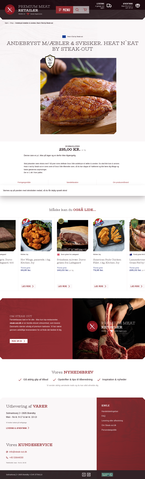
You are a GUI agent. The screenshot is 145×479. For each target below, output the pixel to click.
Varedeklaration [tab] (72, 182)
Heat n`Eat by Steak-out (75, 36)
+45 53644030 (16, 457)
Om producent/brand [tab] (121, 182)
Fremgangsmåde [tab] (24, 182)
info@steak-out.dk (18, 452)
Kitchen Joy (24, 254)
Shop (12, 23)
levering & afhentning (18, 428)
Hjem (6, 23)
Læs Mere (26, 286)
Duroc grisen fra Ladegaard (70, 254)
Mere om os (17, 341)
